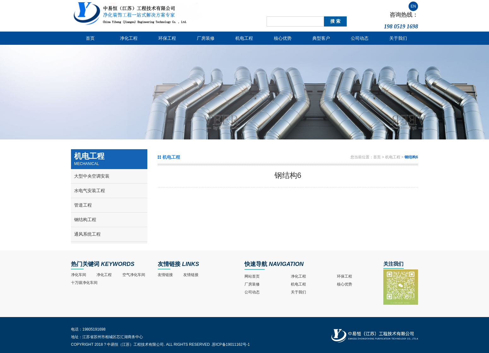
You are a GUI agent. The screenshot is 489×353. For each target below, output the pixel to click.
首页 (90, 38)
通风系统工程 (87, 234)
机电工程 (244, 38)
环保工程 (167, 38)
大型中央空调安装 (91, 176)
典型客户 (321, 38)
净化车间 (78, 275)
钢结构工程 (85, 219)
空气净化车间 (133, 275)
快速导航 (255, 264)
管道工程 (83, 205)
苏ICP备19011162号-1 (231, 344)
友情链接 (169, 264)
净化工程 (129, 38)
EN (413, 6)
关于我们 (398, 38)
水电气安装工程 (89, 190)
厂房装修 (206, 38)
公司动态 (359, 38)
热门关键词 (85, 264)
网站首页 (252, 276)
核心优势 (283, 38)
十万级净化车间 (84, 282)
